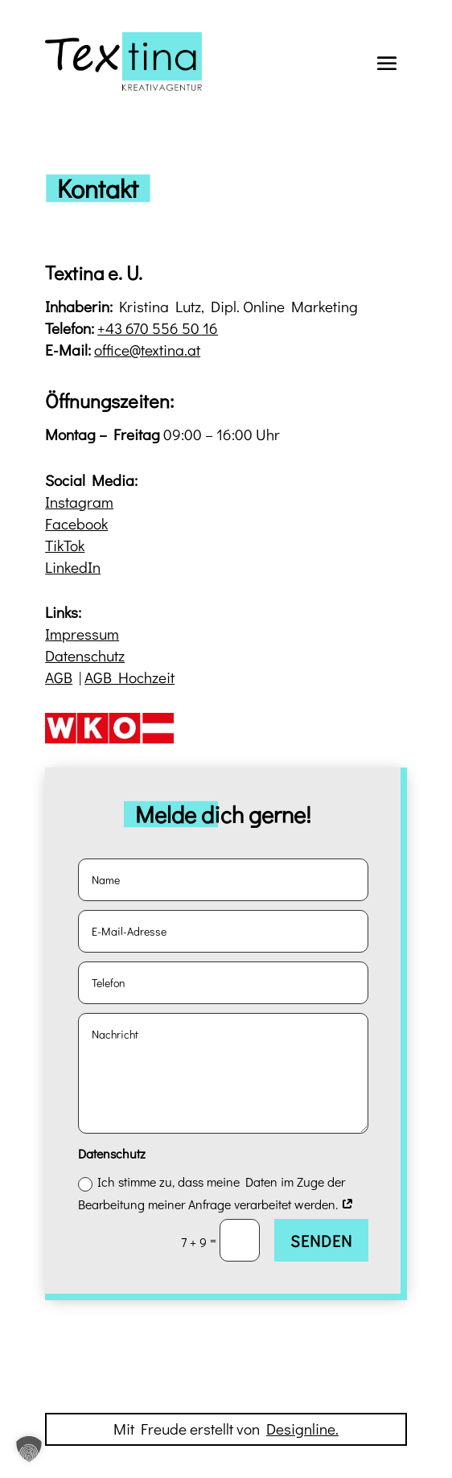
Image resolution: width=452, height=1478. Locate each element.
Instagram (79, 502)
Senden (321, 1240)
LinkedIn (73, 567)
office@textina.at (147, 350)
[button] (29, 1449)
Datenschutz (85, 655)
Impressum (82, 634)
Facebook (76, 523)
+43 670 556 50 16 (157, 328)
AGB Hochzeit (129, 677)
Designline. (302, 1428)
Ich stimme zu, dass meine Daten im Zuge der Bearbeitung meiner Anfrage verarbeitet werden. (216, 1192)
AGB (58, 677)
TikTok (64, 545)
